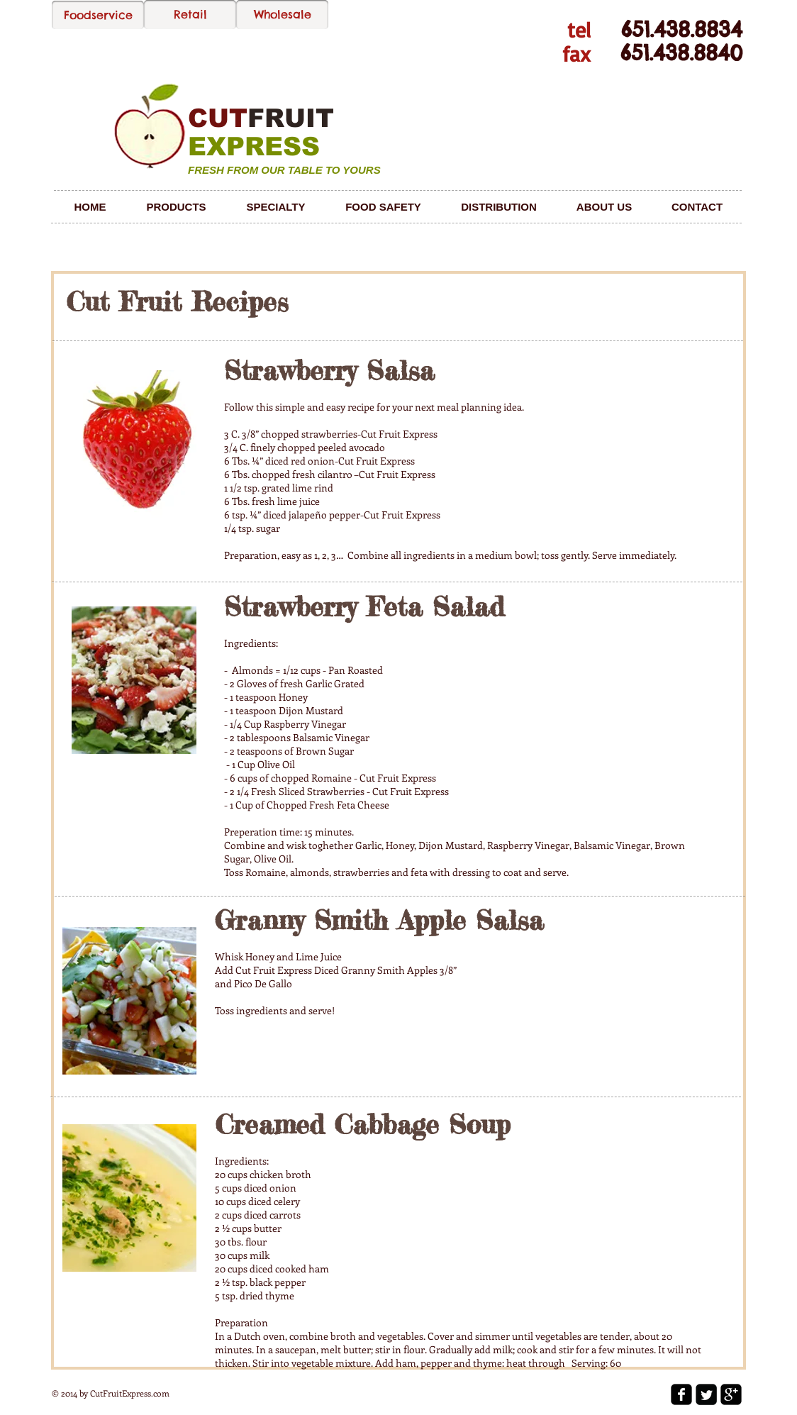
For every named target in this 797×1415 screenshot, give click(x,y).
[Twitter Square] (706, 1394)
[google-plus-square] (731, 1394)
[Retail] (190, 14)
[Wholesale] (282, 14)
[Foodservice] (98, 15)
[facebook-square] (681, 1394)
